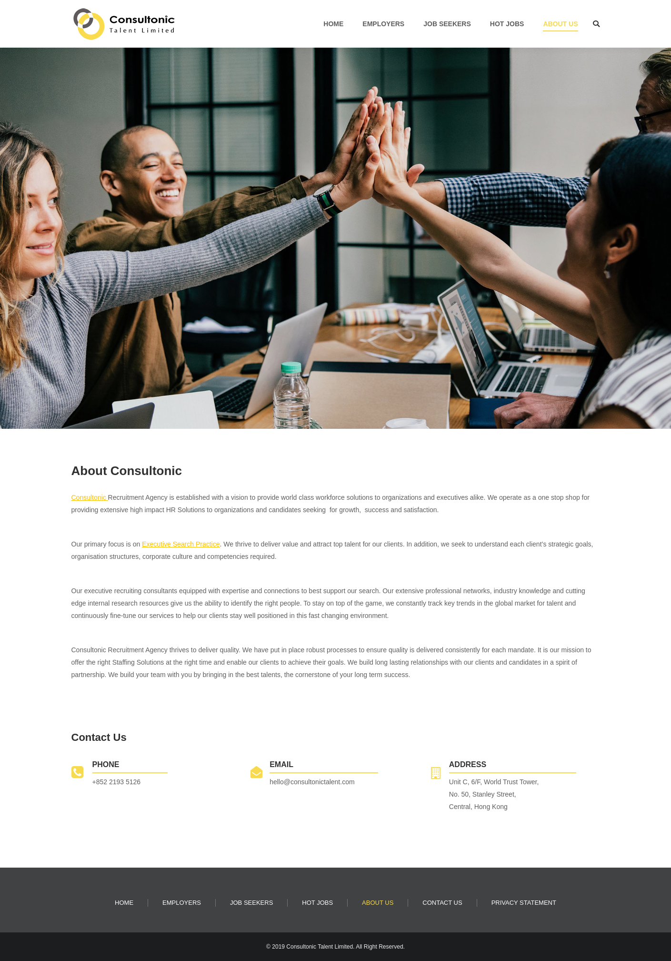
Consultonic (89, 497)
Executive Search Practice (181, 544)
